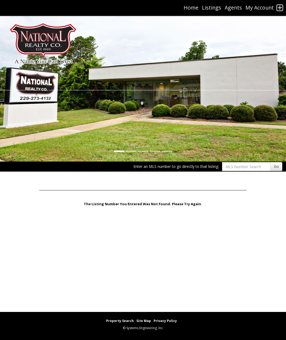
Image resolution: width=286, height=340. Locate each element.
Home (191, 7)
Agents (233, 7)
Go (276, 166)
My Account (259, 7)
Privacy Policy (165, 321)
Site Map (143, 321)
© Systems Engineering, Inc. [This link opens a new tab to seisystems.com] (143, 328)
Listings (211, 7)
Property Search (120, 321)
